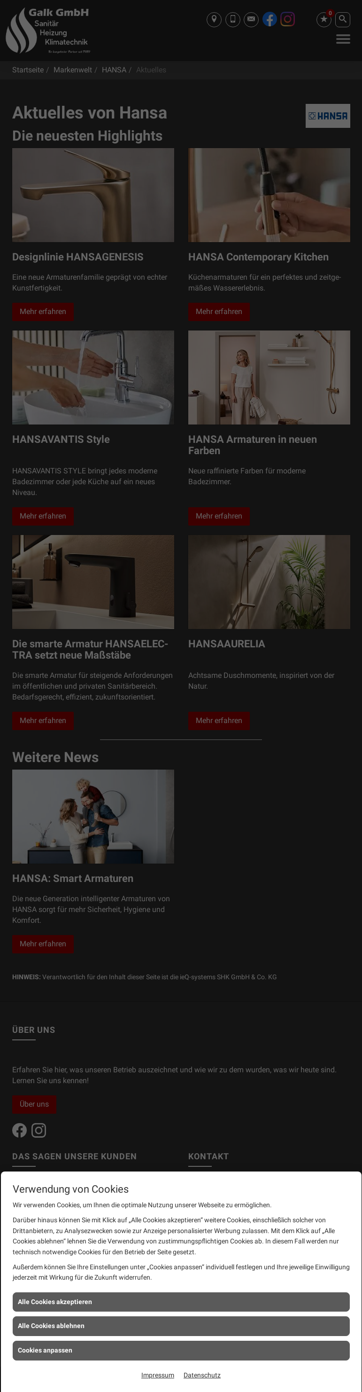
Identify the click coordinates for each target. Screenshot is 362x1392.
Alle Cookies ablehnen (51, 1325)
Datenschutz (202, 1375)
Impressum (157, 1375)
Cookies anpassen (45, 1350)
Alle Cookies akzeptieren (55, 1301)
